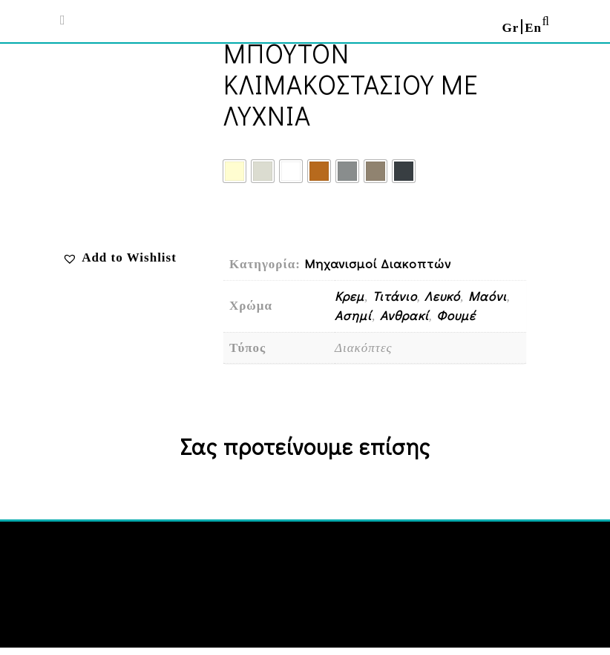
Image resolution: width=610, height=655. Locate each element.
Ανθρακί (404, 315)
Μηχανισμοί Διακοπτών (377, 263)
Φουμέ (456, 315)
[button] (119, 257)
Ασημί (353, 315)
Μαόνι (487, 296)
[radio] (234, 171)
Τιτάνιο (395, 296)
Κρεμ (349, 296)
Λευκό (442, 296)
